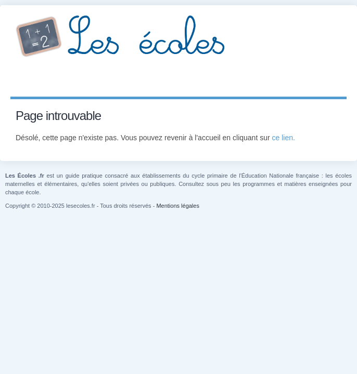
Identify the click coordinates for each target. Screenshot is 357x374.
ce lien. (283, 137)
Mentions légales (177, 206)
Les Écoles (178, 36)
